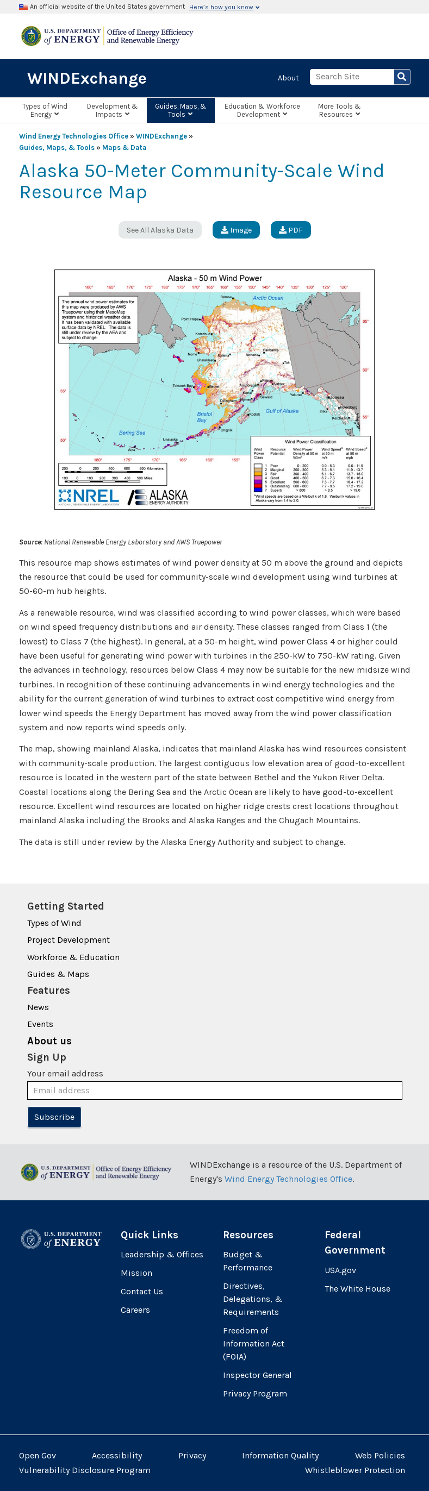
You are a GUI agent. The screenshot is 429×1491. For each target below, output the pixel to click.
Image (236, 230)
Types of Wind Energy (44, 110)
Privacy (192, 1455)
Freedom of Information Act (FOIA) (253, 1343)
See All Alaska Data (160, 230)
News (38, 1007)
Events (40, 1024)
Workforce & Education (73, 957)
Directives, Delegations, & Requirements (253, 1299)
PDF (291, 230)
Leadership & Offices (162, 1254)
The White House (357, 1288)
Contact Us (142, 1291)
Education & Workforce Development (262, 110)
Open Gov (37, 1455)
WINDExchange (87, 78)
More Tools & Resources (339, 110)
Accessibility (117, 1455)
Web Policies (380, 1455)
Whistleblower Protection (355, 1470)
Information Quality (280, 1455)
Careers (135, 1310)
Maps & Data (124, 147)
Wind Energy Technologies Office (73, 136)
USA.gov (340, 1270)
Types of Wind (54, 923)
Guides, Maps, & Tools (181, 110)
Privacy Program (255, 1393)
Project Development (68, 940)
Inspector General (257, 1375)
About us (49, 1041)
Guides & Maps (58, 974)
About (288, 78)
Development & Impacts (112, 110)
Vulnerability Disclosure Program (85, 1470)
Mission (136, 1273)
